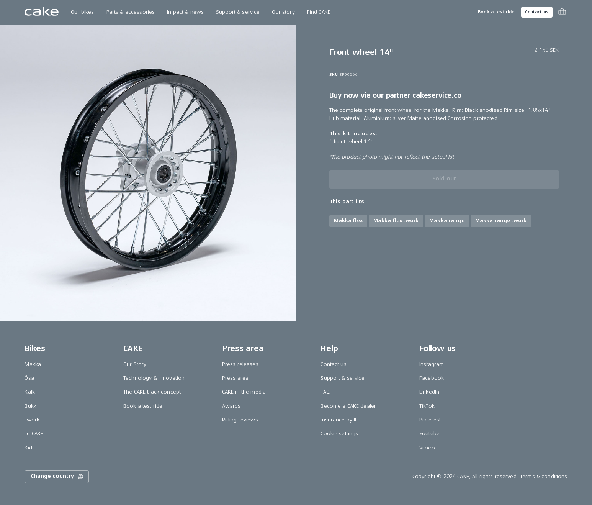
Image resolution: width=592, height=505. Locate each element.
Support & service (238, 12)
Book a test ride (496, 12)
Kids (30, 448)
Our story (283, 12)
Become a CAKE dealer (348, 406)
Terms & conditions (543, 476)
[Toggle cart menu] (562, 12)
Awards (231, 406)
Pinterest (430, 420)
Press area (235, 378)
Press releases (240, 364)
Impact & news (185, 12)
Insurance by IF (339, 420)
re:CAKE (34, 433)
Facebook (431, 378)
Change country (57, 476)
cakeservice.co (436, 95)
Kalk (30, 392)
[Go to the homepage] (42, 12)
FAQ (325, 392)
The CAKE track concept (152, 392)
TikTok (427, 406)
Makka (33, 364)
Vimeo (427, 448)
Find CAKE (318, 12)
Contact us (537, 12)
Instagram (431, 364)
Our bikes (82, 12)
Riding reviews (240, 420)
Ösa (29, 378)
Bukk (30, 406)
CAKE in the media (244, 392)
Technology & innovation (154, 378)
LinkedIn (429, 392)
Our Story (134, 364)
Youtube (429, 433)
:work (32, 420)
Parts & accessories (130, 12)
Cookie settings (339, 433)
